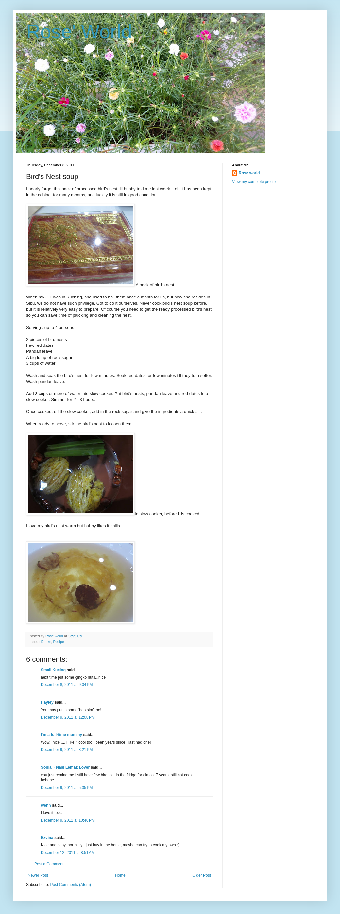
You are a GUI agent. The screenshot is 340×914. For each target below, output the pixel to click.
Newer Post (38, 875)
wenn (46, 805)
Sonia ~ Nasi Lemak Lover (65, 767)
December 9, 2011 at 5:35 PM (67, 787)
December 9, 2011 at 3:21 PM (67, 749)
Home (120, 875)
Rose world (249, 173)
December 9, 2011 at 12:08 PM (68, 717)
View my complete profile (254, 181)
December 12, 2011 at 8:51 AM (67, 852)
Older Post (201, 875)
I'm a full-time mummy (61, 734)
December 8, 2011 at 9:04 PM (67, 684)
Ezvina (47, 837)
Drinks (46, 642)
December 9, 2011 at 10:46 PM (68, 820)
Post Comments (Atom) (70, 884)
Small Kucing (53, 670)
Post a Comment (48, 864)
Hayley (47, 702)
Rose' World (79, 31)
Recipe (58, 642)
